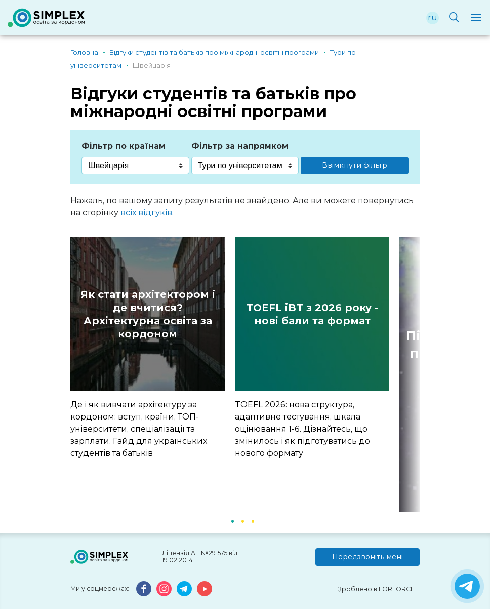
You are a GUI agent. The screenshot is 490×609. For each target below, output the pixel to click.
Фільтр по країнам (123, 146)
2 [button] (242, 520)
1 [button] (232, 520)
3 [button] (253, 520)
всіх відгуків (146, 212)
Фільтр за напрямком (240, 146)
